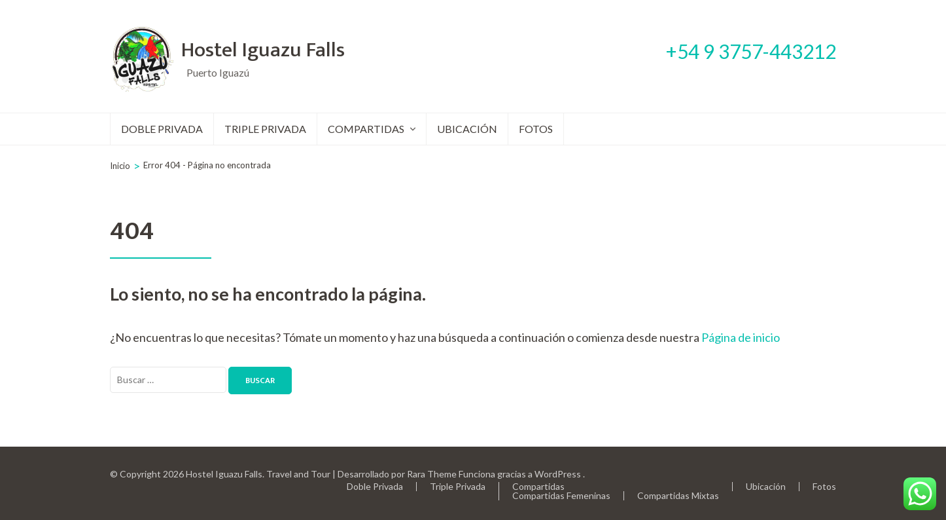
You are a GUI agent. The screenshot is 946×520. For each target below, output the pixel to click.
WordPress (557, 473)
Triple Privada (265, 128)
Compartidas (366, 128)
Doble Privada (162, 128)
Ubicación (467, 128)
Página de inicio (740, 337)
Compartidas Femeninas (561, 495)
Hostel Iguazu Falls (263, 50)
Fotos (536, 128)
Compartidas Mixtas (678, 495)
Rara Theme (432, 473)
